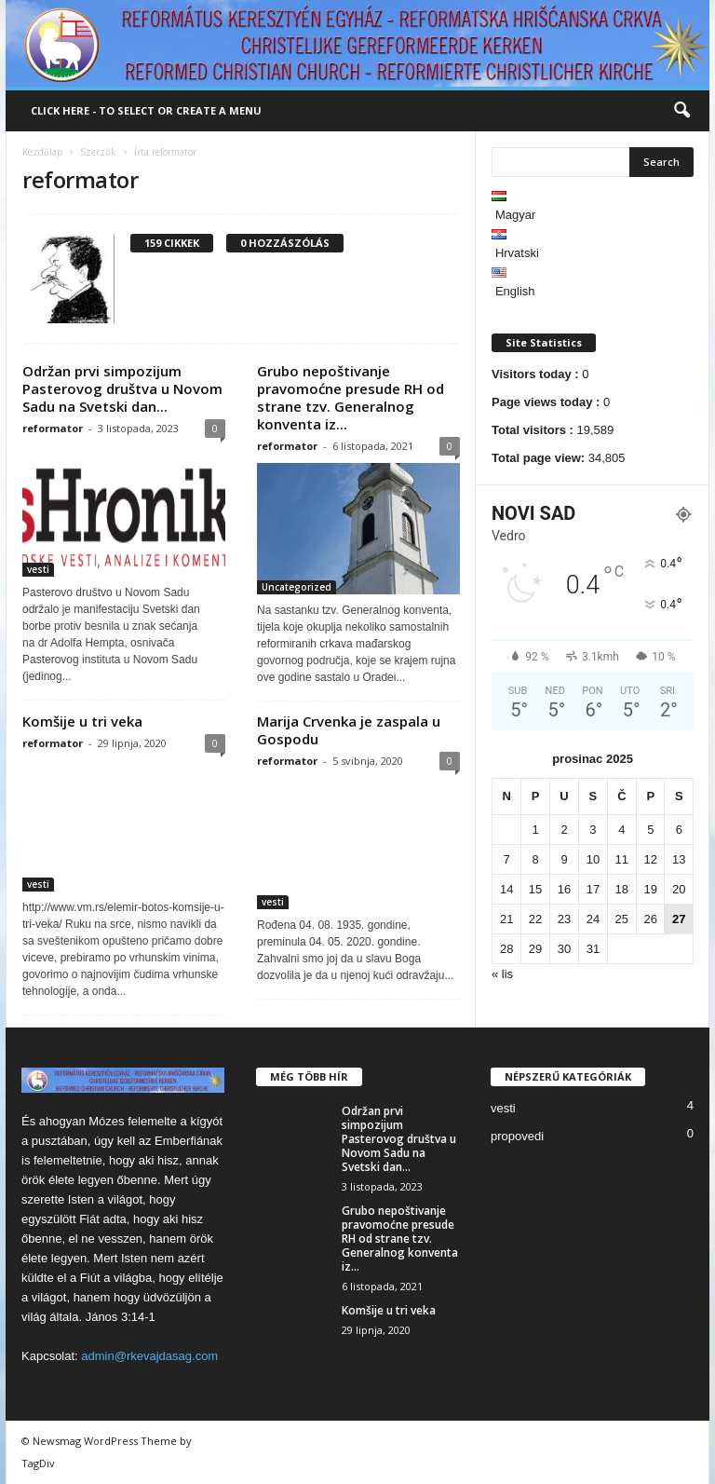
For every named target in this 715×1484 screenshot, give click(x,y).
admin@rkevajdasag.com (149, 1356)
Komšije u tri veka (82, 721)
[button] (681, 110)
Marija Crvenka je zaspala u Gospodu (348, 730)
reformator (52, 428)
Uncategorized (296, 586)
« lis (502, 974)
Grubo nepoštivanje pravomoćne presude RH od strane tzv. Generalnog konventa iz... (350, 397)
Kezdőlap (42, 151)
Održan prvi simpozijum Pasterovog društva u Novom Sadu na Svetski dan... (122, 388)
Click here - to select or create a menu (146, 110)
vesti (38, 569)
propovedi (517, 1136)
